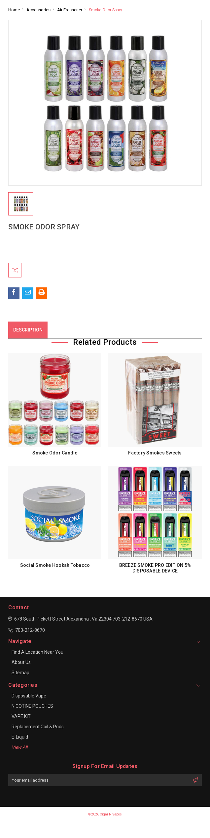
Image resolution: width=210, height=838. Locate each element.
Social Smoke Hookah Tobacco (55, 567)
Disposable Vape (29, 697)
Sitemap (20, 674)
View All (19, 749)
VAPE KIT (21, 718)
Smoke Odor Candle (54, 454)
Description (28, 331)
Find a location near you (37, 654)
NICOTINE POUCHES (32, 708)
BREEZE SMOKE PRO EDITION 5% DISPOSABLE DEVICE (155, 570)
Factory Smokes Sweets (155, 454)
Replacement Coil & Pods (38, 728)
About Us (21, 664)
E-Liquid (20, 739)
